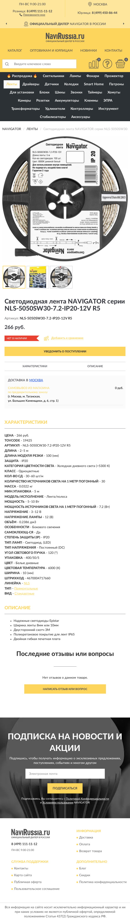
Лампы (75, 76)
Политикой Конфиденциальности (87, 798)
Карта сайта (23, 875)
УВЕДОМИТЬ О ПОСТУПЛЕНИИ (65, 351)
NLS (27, 583)
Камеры (24, 100)
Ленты (11, 84)
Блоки (44, 92)
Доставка (86, 837)
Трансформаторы (25, 108)
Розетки (42, 100)
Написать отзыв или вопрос (65, 689)
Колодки (71, 84)
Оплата (84, 844)
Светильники (53, 76)
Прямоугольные (26, 588)
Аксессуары (80, 117)
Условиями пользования (57, 802)
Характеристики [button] (34, 366)
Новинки (88, 50)
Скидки (84, 875)
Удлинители (55, 108)
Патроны (116, 84)
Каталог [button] (15, 50)
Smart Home (94, 84)
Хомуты (114, 92)
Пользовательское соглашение (36, 889)
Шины (60, 92)
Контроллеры (82, 108)
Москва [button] (36, 380)
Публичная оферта (28, 882)
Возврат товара (90, 851)
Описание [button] (95, 366)
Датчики (52, 84)
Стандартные (24, 593)
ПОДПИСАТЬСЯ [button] (65, 788)
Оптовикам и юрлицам (51, 50)
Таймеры (95, 92)
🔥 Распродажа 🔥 (22, 76)
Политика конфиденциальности (103, 882)
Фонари (92, 76)
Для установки (22, 92)
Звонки (76, 92)
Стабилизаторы (53, 117)
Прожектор (114, 76)
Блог (82, 868)
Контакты (113, 50)
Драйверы (30, 84)
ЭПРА (107, 100)
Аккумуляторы (67, 100)
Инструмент (108, 108)
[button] (32, 14)
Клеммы (91, 100)
